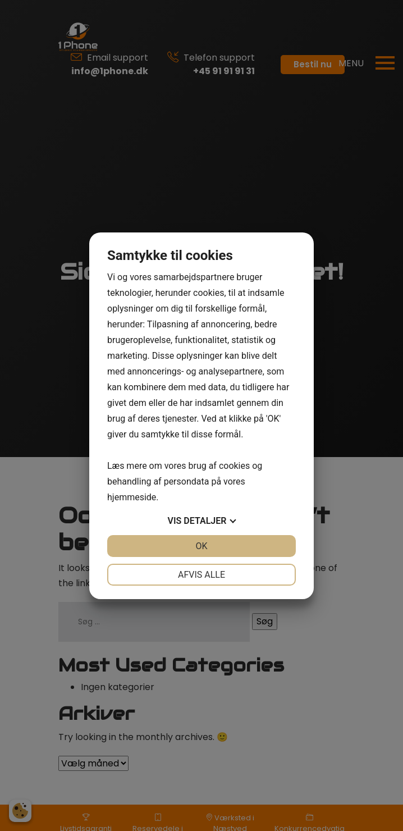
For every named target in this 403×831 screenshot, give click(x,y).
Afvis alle (201, 574)
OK (201, 546)
